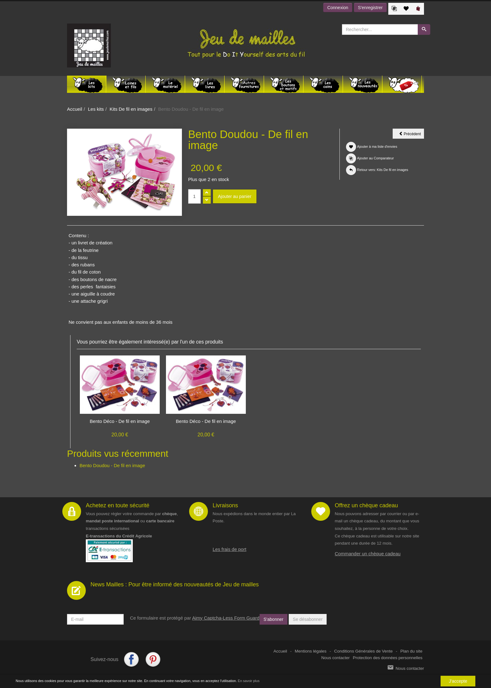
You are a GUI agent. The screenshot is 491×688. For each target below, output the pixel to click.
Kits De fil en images (131, 109)
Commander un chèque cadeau (368, 553)
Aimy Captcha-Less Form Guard (225, 618)
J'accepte (458, 681)
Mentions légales (310, 651)
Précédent (411, 135)
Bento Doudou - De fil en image (112, 465)
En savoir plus (249, 681)
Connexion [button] (337, 7)
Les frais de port (229, 549)
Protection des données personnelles (387, 657)
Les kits (96, 109)
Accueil (74, 109)
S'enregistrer (370, 7)
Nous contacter (335, 657)
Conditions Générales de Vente (363, 651)
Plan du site (411, 651)
